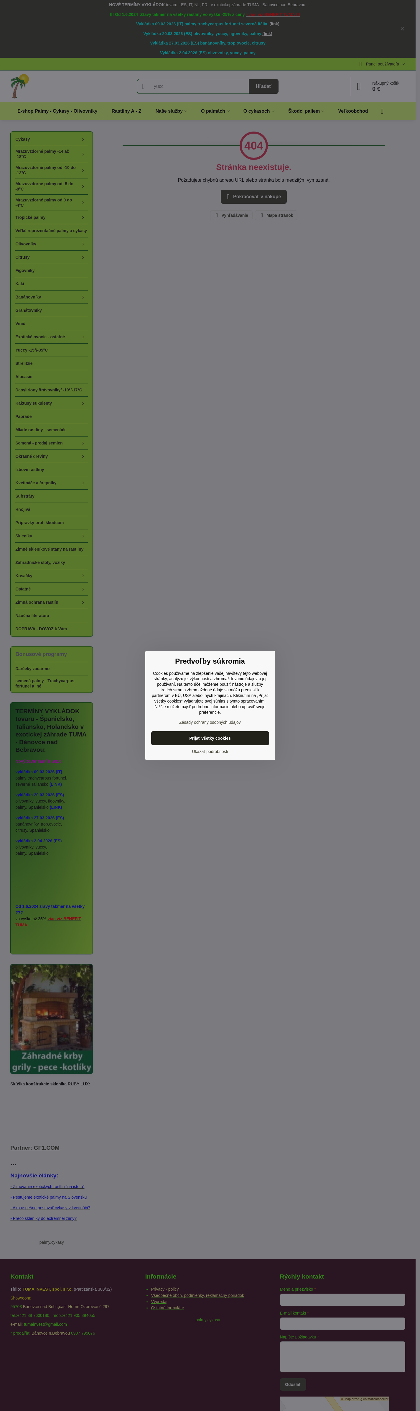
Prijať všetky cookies (210, 738)
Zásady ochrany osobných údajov (210, 722)
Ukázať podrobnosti (210, 751)
